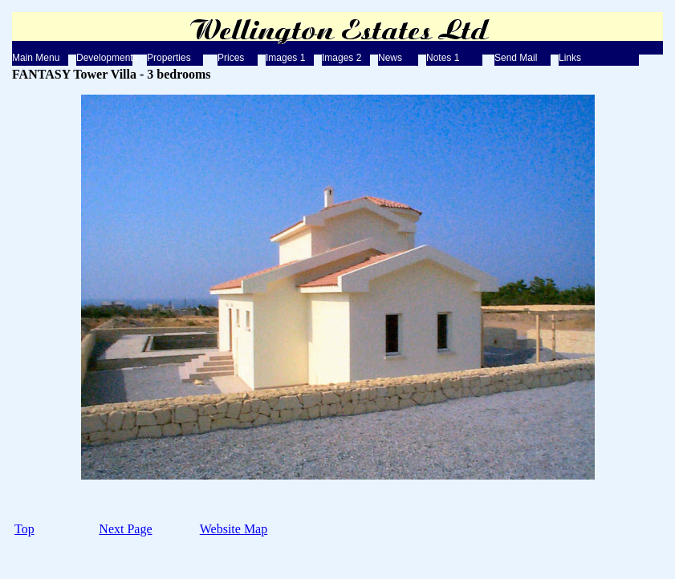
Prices (231, 57)
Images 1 (285, 57)
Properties (169, 57)
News (390, 57)
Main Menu (35, 57)
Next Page (125, 529)
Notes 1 (442, 57)
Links (570, 57)
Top (24, 529)
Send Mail (515, 57)
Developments (107, 57)
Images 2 (341, 57)
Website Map (233, 529)
